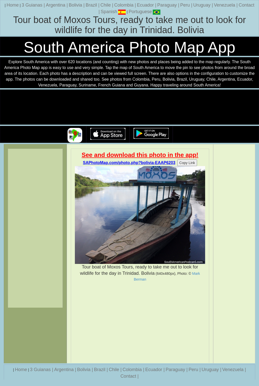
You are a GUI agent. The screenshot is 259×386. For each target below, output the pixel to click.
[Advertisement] (140, 322)
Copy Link (187, 163)
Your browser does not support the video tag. (129, 107)
